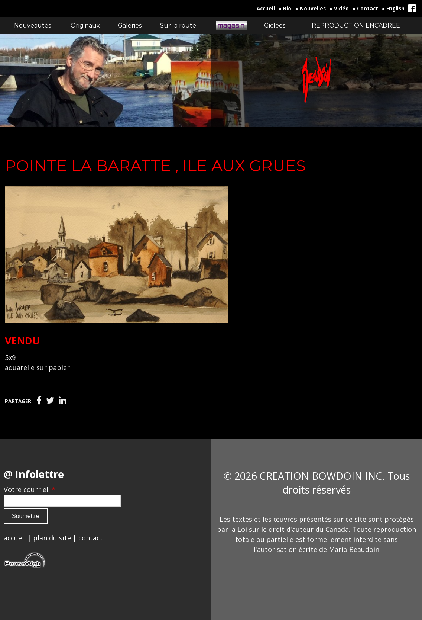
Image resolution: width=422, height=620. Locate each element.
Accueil (266, 8)
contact (90, 537)
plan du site (52, 537)
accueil (15, 537)
